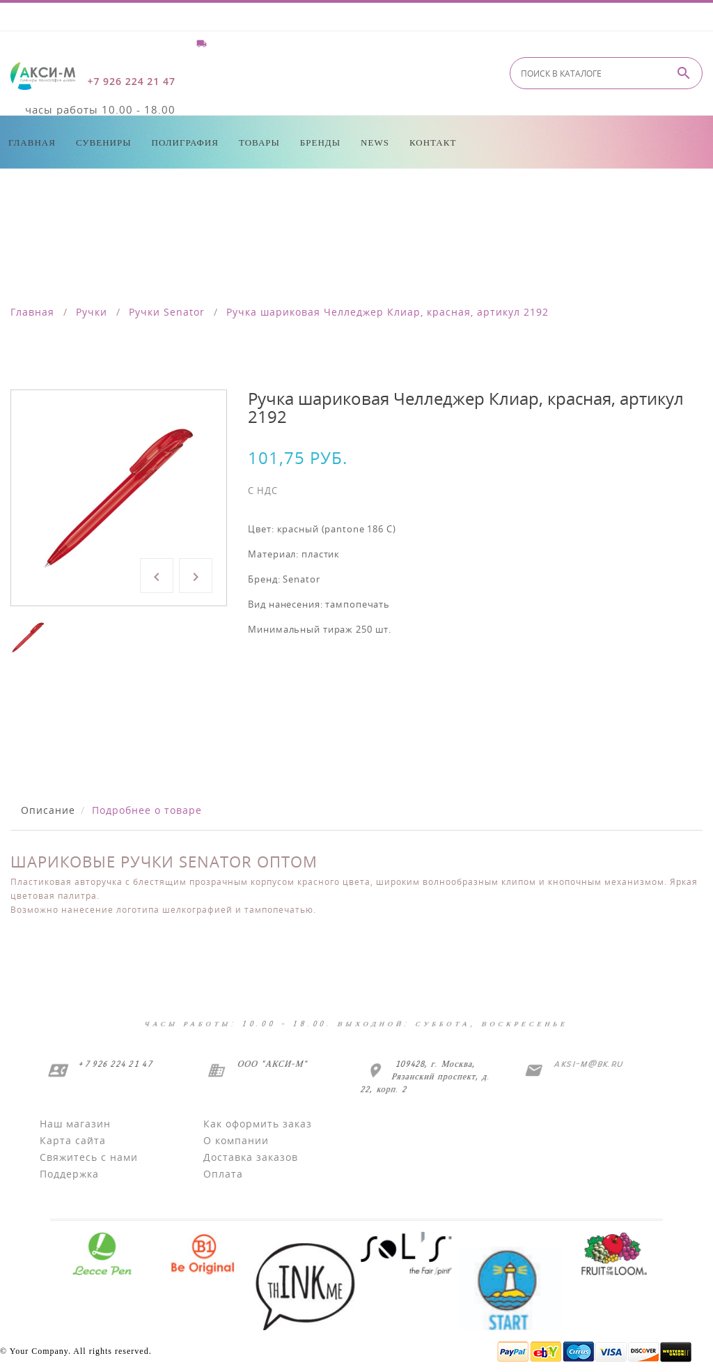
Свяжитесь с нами (89, 1157)
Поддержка (69, 1173)
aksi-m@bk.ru (587, 1064)
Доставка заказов (250, 1157)
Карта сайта (73, 1140)
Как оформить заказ (257, 1123)
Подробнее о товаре (147, 810)
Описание (48, 810)
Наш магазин (75, 1123)
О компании (236, 1140)
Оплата (223, 1173)
